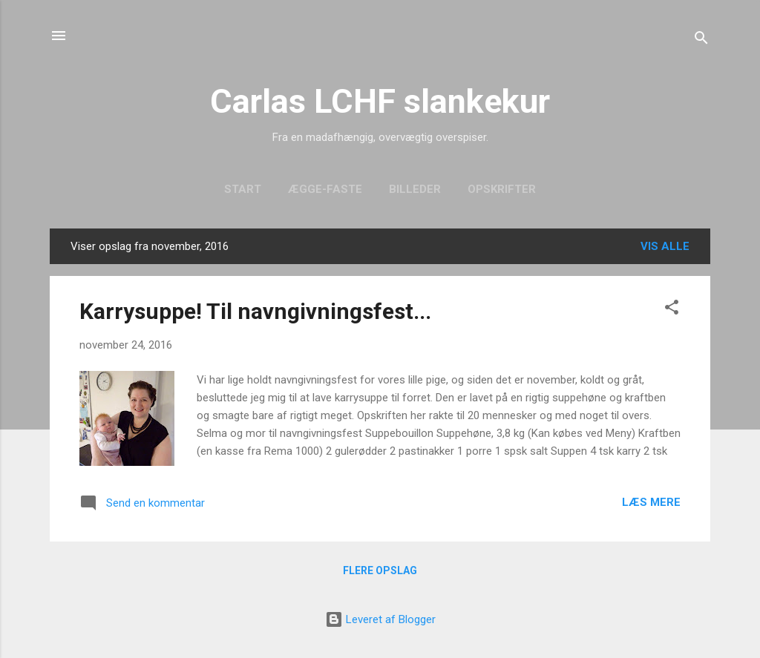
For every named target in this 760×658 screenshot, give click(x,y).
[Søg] (701, 40)
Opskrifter (502, 189)
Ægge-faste (325, 189)
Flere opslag (380, 570)
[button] (672, 309)
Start (242, 189)
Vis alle (665, 246)
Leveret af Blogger (380, 619)
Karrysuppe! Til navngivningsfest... (255, 311)
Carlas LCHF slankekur (380, 101)
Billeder (415, 189)
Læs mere (651, 502)
